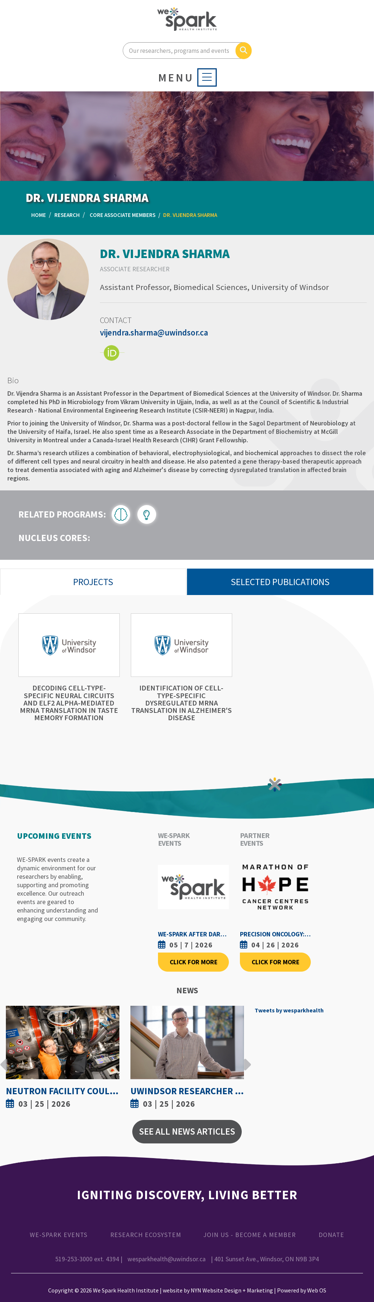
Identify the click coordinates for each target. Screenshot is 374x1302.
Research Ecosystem (145, 1235)
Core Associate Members (122, 214)
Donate (331, 1235)
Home (38, 214)
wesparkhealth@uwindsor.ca (166, 1259)
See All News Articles (187, 1131)
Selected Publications (280, 582)
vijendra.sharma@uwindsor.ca (154, 332)
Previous (4, 1059)
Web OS (316, 1290)
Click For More (193, 962)
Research (67, 214)
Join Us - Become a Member (250, 1235)
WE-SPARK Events (58, 1235)
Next (245, 1059)
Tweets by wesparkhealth (289, 1010)
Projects (93, 582)
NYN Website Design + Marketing (232, 1290)
